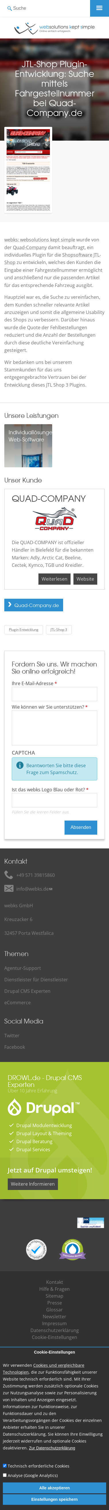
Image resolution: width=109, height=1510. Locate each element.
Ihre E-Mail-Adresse (34, 683)
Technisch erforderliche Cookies (38, 1466)
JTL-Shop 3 (58, 629)
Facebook (14, 1047)
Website (85, 579)
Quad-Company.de (36, 605)
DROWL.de (24, 1077)
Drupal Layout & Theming (44, 1133)
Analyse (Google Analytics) (33, 1475)
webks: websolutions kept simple (39, 240)
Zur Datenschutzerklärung (52, 1448)
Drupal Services (33, 1149)
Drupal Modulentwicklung (44, 1125)
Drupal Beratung (34, 1141)
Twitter (12, 1035)
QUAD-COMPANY (49, 498)
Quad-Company (30, 247)
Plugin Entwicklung (23, 629)
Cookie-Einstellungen (54, 1352)
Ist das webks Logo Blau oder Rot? (50, 789)
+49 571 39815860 (35, 875)
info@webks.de (32, 889)
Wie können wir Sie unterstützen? (50, 707)
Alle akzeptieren (54, 1488)
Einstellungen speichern (54, 1499)
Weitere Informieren (33, 1184)
